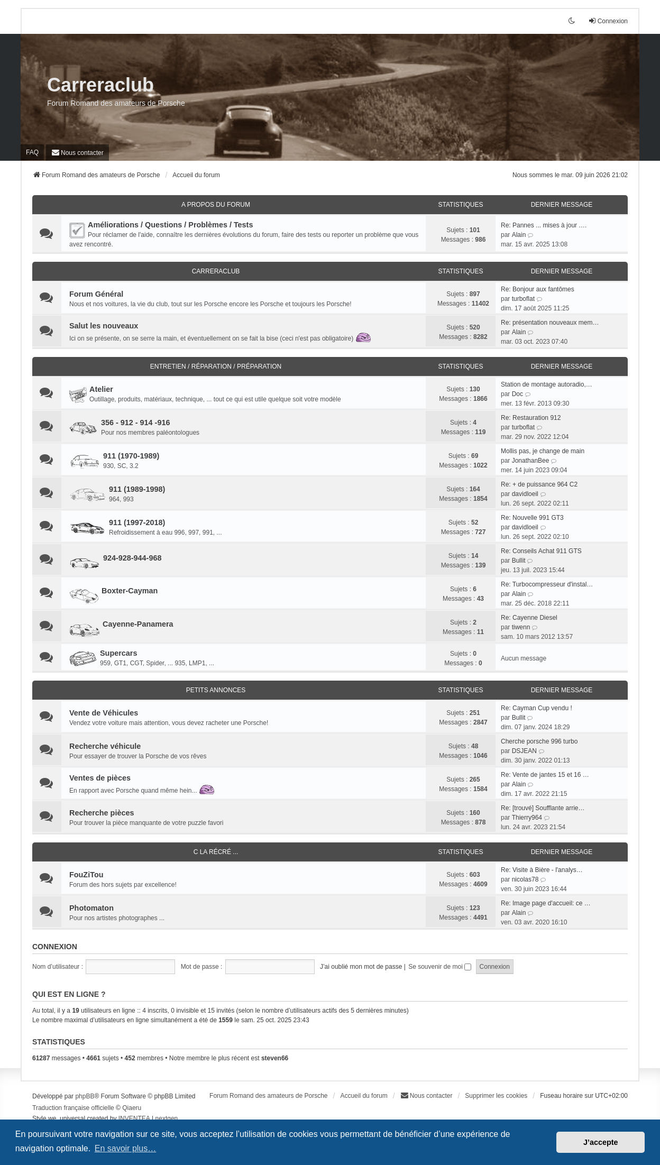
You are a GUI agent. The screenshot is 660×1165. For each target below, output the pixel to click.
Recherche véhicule (105, 746)
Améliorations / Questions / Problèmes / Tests (170, 225)
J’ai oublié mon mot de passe (361, 966)
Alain (519, 234)
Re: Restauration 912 (531, 417)
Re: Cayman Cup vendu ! (536, 708)
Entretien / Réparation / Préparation (215, 366)
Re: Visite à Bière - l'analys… (542, 870)
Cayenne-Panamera (138, 624)
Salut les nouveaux (103, 326)
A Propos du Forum (215, 204)
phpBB (84, 1096)
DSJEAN (524, 751)
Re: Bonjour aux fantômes (537, 289)
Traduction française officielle (73, 1108)
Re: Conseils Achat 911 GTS (541, 551)
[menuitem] (77, 152)
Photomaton (91, 908)
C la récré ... (216, 852)
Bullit (519, 560)
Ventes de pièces (100, 778)
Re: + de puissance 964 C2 (539, 484)
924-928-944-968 (132, 558)
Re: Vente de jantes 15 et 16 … (545, 774)
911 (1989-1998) (137, 489)
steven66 (274, 1058)
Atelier (101, 389)
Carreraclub (100, 85)
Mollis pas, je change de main (542, 451)
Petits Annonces (216, 690)
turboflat (523, 298)
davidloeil (525, 494)
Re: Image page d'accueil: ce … (546, 903)
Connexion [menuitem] (608, 21)
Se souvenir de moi (439, 966)
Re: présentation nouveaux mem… (550, 322)
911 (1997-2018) (137, 522)
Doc (517, 394)
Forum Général (96, 294)
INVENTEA (134, 1118)
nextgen (166, 1118)
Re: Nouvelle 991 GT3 (532, 517)
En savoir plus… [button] (126, 1148)
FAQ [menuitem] (32, 152)
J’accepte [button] (600, 1142)
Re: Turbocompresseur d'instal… (547, 584)
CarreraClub (216, 271)
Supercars (118, 653)
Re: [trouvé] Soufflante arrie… (543, 808)
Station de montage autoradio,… (546, 384)
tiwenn (521, 627)
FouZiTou (86, 874)
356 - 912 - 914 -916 (135, 422)
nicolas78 (525, 879)
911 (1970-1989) (131, 456)
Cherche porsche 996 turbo (539, 741)
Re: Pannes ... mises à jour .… (544, 225)
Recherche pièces (101, 813)
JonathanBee (530, 460)
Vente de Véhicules (103, 713)
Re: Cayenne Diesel (529, 617)
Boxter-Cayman (130, 590)
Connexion (54, 946)
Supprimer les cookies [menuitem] (496, 1095)
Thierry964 (527, 817)
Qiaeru (131, 1108)
